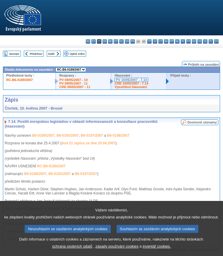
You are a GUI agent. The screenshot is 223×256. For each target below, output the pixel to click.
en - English (127, 41)
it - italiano (149, 41)
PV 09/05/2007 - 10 (73, 80)
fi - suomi (211, 41)
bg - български (88, 41)
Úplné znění (77, 53)
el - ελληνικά (121, 41)
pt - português (188, 41)
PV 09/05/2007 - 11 (73, 83)
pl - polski (183, 41)
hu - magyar (166, 41)
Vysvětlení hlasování (131, 87)
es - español (93, 41)
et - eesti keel (116, 41)
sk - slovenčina (199, 41)
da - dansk (105, 41)
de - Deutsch (110, 41)
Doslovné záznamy (202, 122)
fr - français (132, 41)
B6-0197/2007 (92, 135)
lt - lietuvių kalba (160, 41)
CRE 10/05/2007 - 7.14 (131, 83)
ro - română (194, 41)
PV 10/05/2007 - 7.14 (131, 80)
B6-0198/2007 (118, 135)
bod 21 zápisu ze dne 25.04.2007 (88, 143)
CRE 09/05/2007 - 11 (74, 87)
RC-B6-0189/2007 (19, 80)
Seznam (14, 53)
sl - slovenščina (205, 41)
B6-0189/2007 (43, 135)
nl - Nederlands (177, 41)
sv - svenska (216, 41)
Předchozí (36, 53)
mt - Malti (172, 41)
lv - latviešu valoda (155, 41)
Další (51, 53)
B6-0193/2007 (67, 135)
